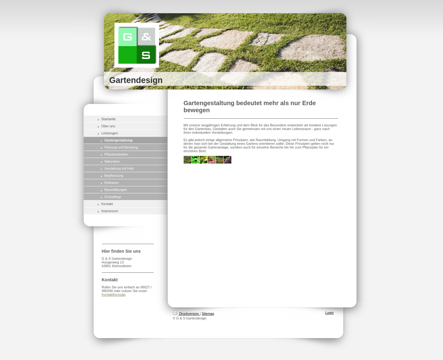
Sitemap (208, 313)
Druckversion (186, 313)
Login (329, 313)
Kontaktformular (114, 294)
